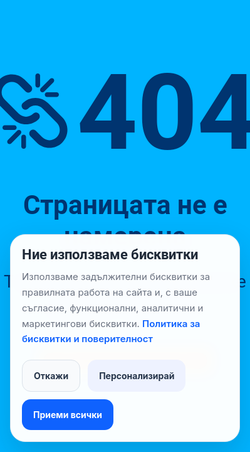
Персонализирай (136, 375)
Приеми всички (67, 414)
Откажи (51, 375)
